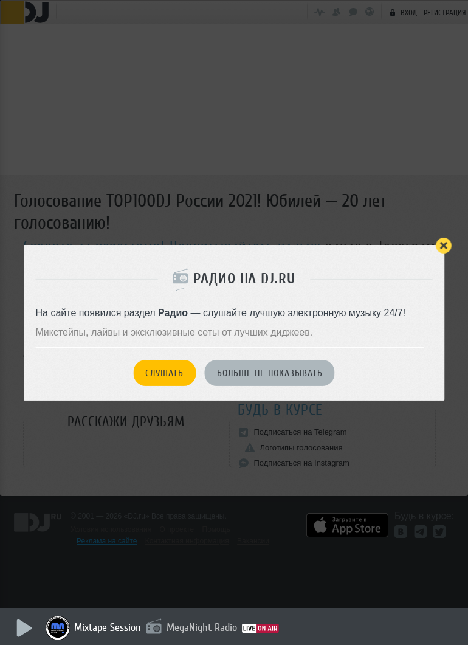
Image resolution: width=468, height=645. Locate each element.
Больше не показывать (270, 373)
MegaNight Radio (202, 627)
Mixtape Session (107, 627)
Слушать (164, 373)
